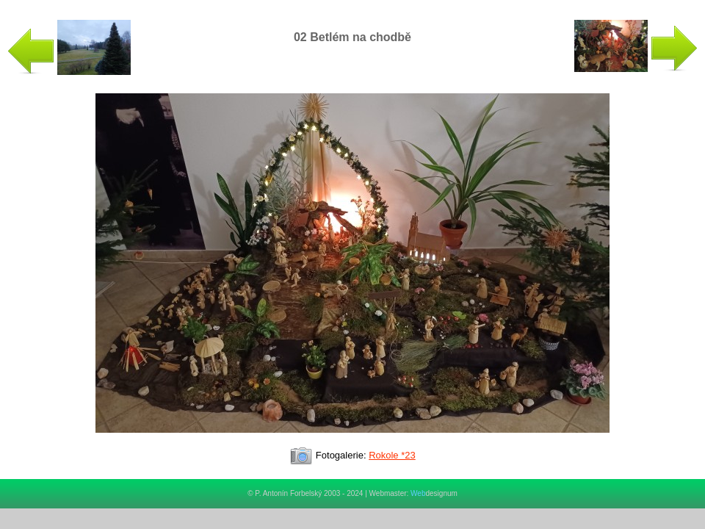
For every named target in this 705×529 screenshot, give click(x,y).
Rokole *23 (392, 455)
